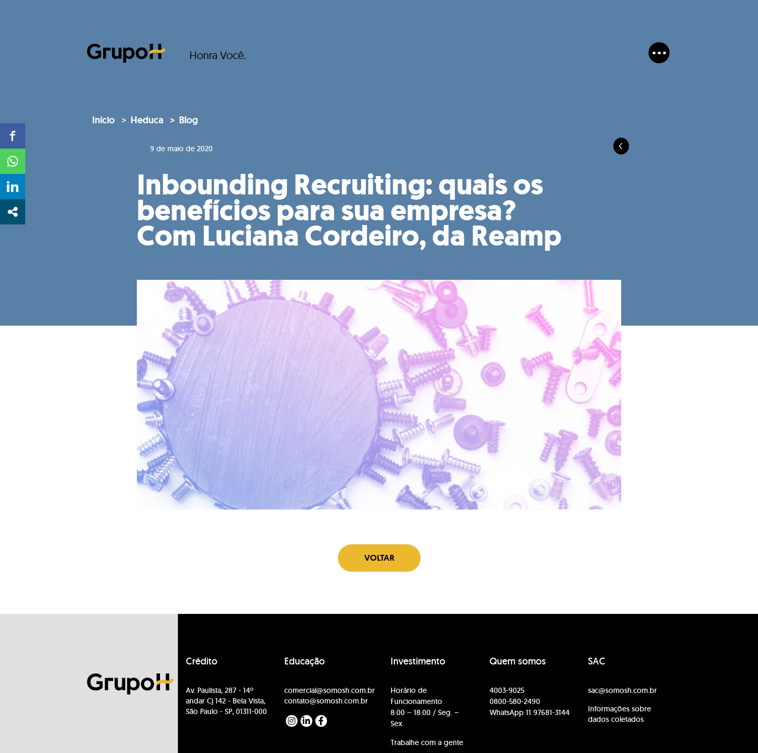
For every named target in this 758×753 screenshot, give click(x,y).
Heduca (147, 120)
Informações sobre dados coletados (619, 714)
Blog (188, 120)
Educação (304, 661)
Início (103, 120)
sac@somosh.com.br (622, 690)
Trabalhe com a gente (427, 742)
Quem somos (518, 661)
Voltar (379, 557)
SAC (596, 661)
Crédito (201, 661)
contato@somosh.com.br (326, 701)
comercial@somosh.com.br (329, 690)
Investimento (418, 661)
